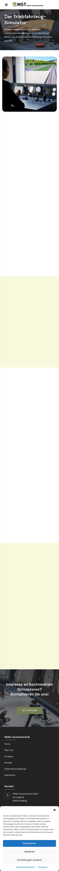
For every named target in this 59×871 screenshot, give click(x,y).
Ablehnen (29, 851)
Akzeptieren (29, 843)
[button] (54, 809)
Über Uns (8, 750)
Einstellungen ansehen (29, 859)
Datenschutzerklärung (25, 867)
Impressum (42, 867)
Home (7, 744)
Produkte (8, 756)
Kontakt (8, 762)
